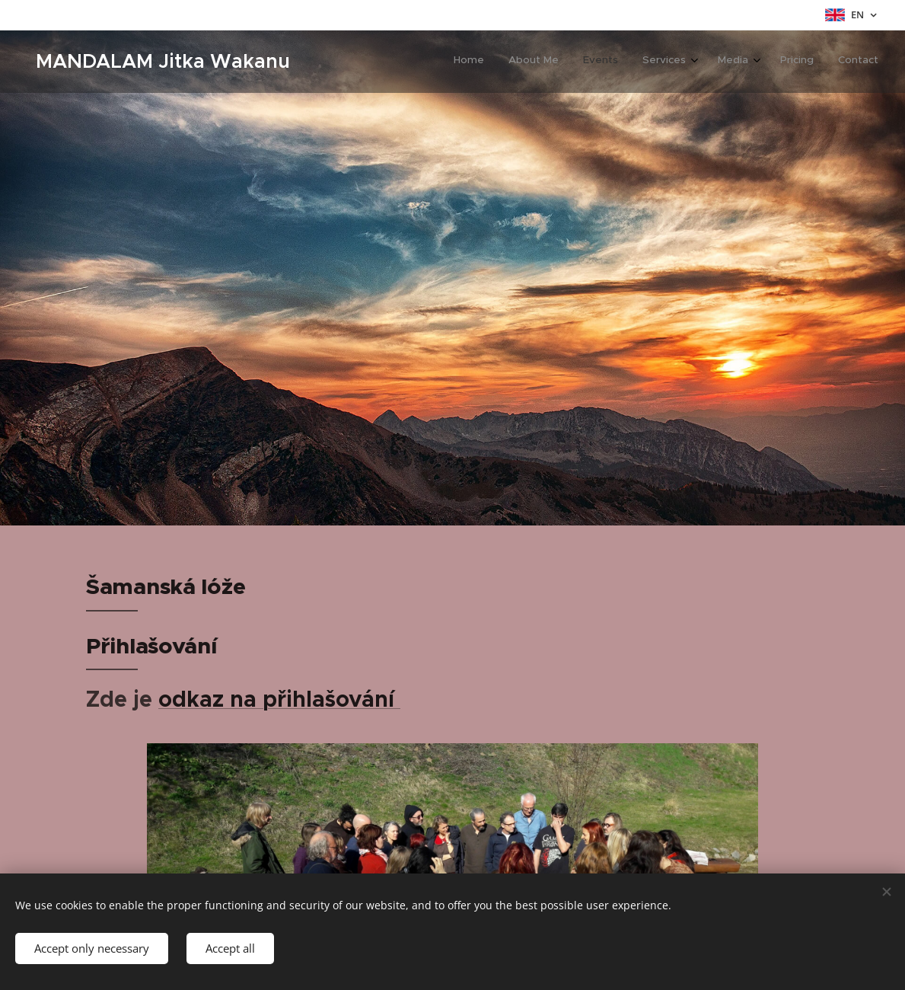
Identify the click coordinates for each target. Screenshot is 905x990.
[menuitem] (721, 62)
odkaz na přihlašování (279, 699)
